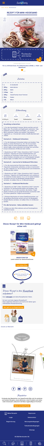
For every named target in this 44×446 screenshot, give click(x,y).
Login (11, 417)
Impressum (31, 413)
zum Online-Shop (22, 265)
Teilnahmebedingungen (31, 425)
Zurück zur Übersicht (7, 326)
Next (40, 354)
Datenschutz (32, 417)
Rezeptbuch (28, 290)
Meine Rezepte (12, 413)
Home (2, 7)
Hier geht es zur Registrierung (13, 307)
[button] (22, 54)
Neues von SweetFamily (22, 406)
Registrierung (10, 421)
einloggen (9, 297)
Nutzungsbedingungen (32, 421)
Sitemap (32, 430)
